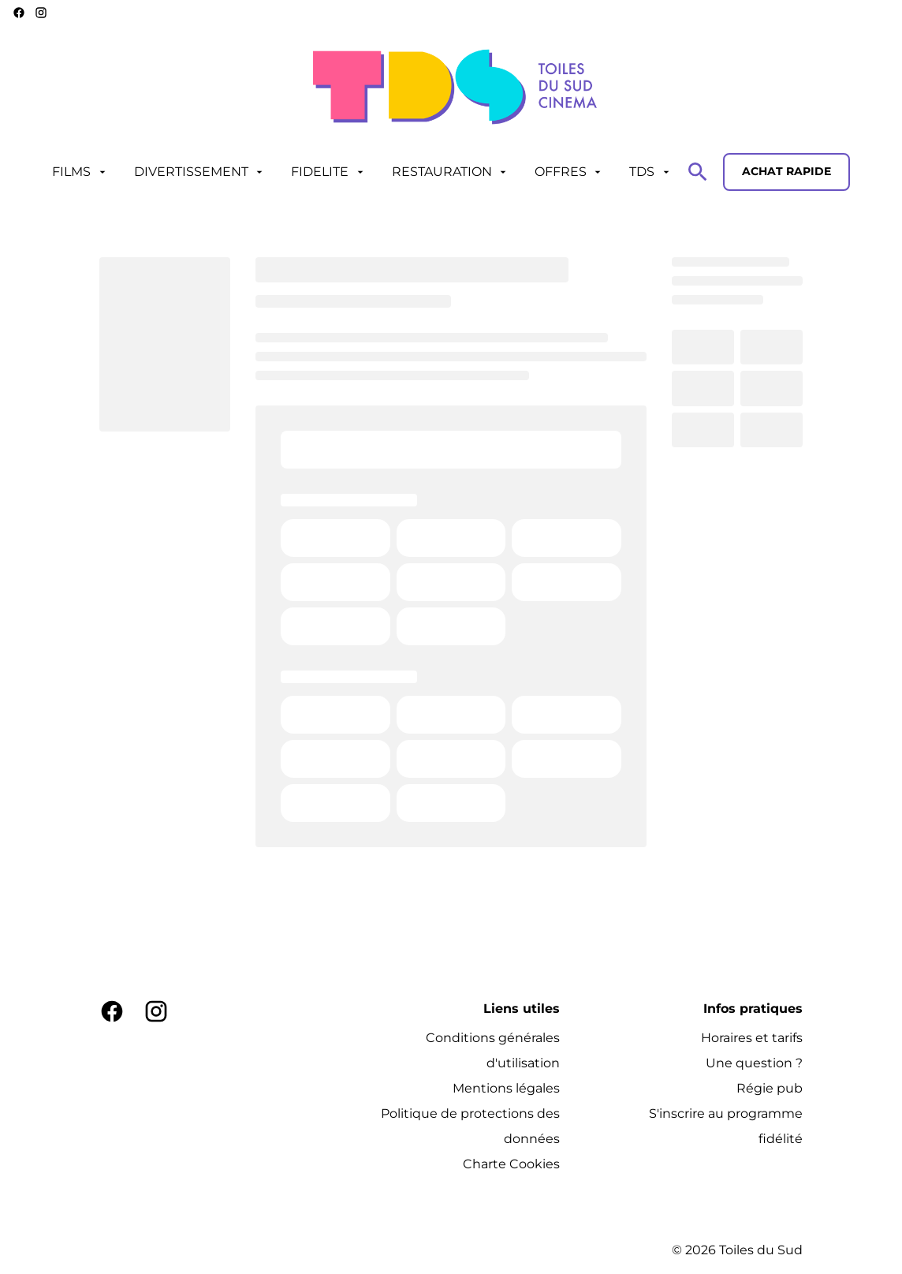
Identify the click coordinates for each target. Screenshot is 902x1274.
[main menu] (362, 172)
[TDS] (650, 172)
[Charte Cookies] (511, 1164)
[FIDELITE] (328, 172)
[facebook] (19, 12)
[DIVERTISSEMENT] (200, 172)
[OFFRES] (569, 172)
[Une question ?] (754, 1063)
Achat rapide (786, 171)
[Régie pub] (769, 1088)
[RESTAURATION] (450, 172)
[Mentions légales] (506, 1088)
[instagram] (41, 12)
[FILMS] (80, 172)
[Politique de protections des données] (463, 1126)
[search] (697, 172)
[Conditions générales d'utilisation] (463, 1051)
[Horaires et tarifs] (752, 1038)
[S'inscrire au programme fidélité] (706, 1126)
